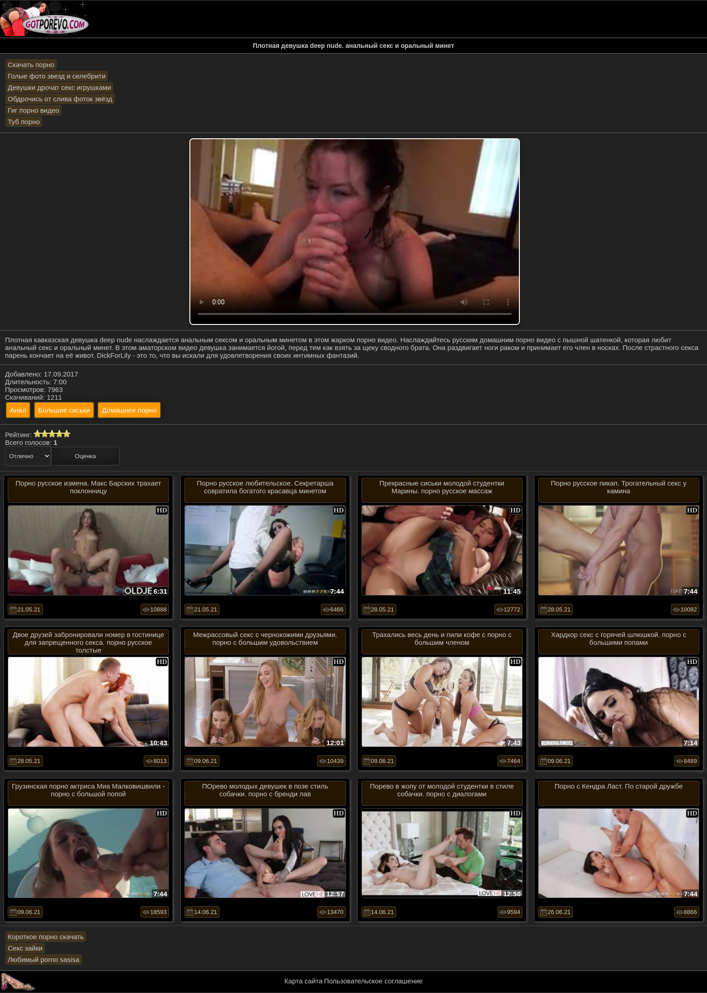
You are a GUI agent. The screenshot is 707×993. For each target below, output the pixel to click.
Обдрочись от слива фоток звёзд (60, 99)
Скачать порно (31, 64)
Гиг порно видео (33, 110)
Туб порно (24, 121)
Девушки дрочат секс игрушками (59, 87)
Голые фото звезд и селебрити (56, 76)
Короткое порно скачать (46, 937)
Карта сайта (303, 981)
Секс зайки (25, 948)
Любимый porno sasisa (43, 959)
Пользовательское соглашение (373, 981)
